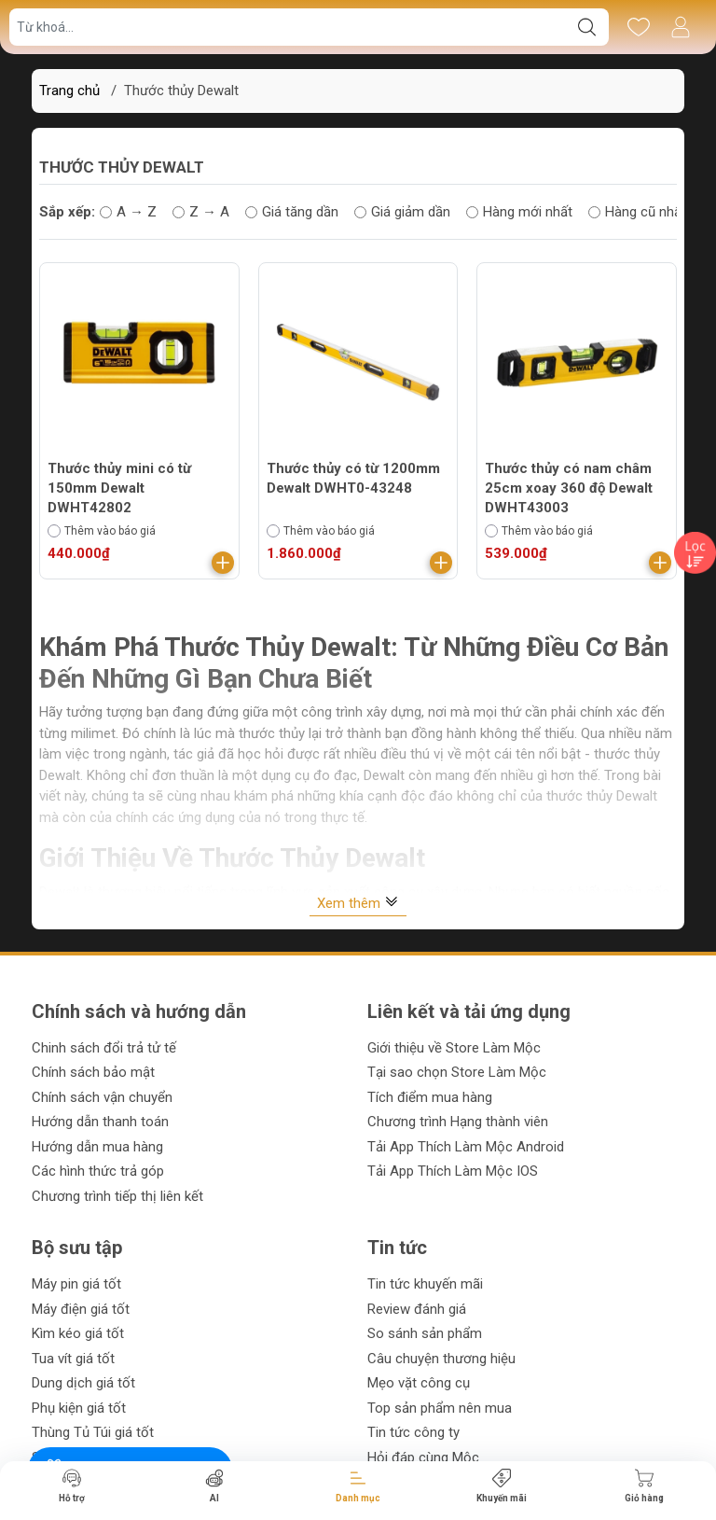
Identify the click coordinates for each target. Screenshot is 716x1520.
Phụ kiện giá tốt (79, 1408)
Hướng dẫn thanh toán (100, 1121)
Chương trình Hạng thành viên (457, 1121)
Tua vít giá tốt (73, 1358)
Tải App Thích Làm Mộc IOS (452, 1171)
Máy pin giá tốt (76, 1284)
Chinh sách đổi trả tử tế (104, 1047)
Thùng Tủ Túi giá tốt (93, 1432)
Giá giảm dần (402, 211)
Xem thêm (358, 903)
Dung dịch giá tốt (83, 1382)
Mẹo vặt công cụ (418, 1382)
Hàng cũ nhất (637, 211)
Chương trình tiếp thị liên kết (117, 1196)
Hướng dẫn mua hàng (97, 1146)
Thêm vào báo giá (102, 530)
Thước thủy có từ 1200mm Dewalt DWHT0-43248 (353, 478)
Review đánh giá (416, 1309)
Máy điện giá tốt (81, 1309)
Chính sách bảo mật (93, 1072)
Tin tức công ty (413, 1432)
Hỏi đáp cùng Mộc (423, 1457)
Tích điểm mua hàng (429, 1097)
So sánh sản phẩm (424, 1333)
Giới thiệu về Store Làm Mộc (454, 1047)
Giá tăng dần (291, 211)
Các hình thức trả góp (98, 1171)
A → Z (128, 211)
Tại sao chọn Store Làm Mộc (456, 1072)
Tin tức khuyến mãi (425, 1284)
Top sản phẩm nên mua (439, 1408)
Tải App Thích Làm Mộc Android (465, 1146)
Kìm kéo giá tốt (78, 1333)
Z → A (200, 211)
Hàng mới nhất (519, 211)
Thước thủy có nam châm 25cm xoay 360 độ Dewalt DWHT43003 (569, 488)
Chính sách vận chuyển (102, 1097)
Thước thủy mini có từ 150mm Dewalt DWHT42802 (119, 488)
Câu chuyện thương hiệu (441, 1358)
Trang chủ (69, 90)
